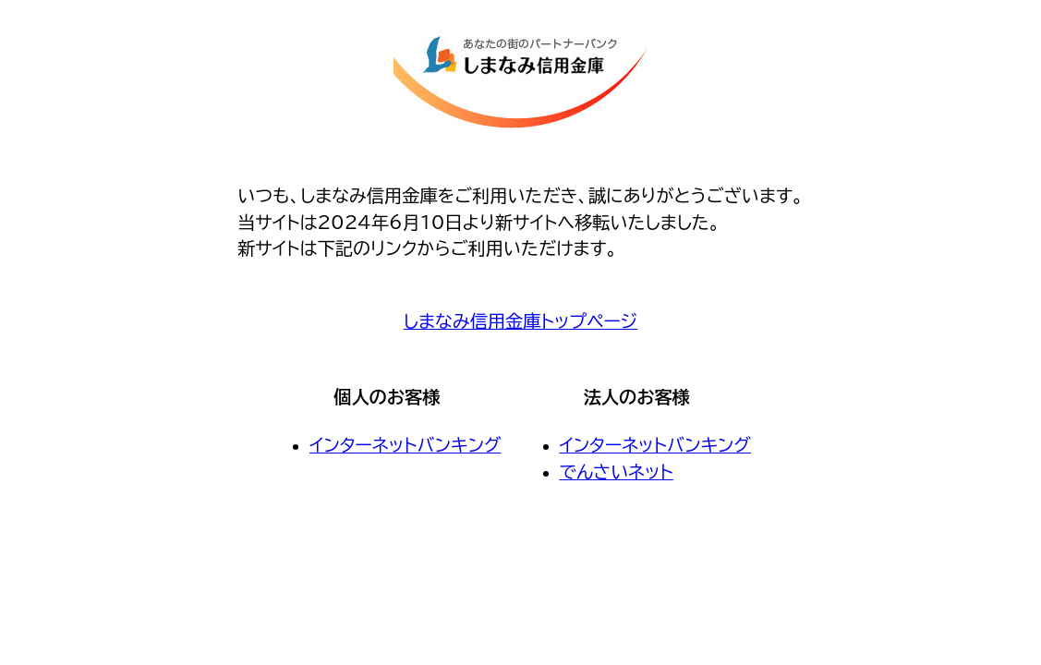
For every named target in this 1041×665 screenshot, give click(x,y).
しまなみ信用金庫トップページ (520, 321)
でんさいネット (616, 471)
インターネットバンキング (405, 444)
